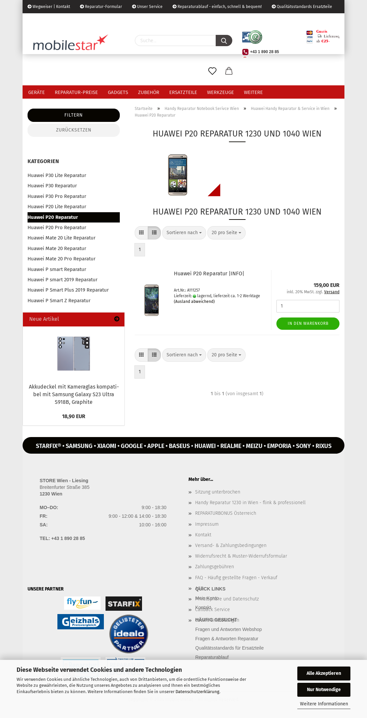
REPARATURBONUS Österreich (225, 513)
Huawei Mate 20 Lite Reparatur (62, 238)
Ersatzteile (183, 92)
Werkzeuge (220, 92)
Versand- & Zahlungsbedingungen (230, 545)
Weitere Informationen (324, 704)
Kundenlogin (77, 20)
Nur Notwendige (324, 689)
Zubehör (148, 92)
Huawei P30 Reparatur (52, 186)
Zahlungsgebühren (214, 567)
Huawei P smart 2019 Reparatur (63, 280)
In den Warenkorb (308, 323)
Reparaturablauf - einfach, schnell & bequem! (217, 6)
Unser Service (147, 6)
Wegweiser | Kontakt (49, 6)
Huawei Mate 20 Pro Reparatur (62, 259)
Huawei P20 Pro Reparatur (57, 227)
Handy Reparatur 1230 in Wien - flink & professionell (250, 502)
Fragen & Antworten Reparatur (226, 638)
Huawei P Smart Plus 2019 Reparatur (68, 290)
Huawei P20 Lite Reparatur (57, 207)
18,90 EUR (73, 416)
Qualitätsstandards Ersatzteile (302, 6)
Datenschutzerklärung (197, 691)
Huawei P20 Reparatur (53, 217)
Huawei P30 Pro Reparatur (57, 196)
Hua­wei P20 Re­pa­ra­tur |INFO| (209, 273)
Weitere (253, 92)
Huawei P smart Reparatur (57, 269)
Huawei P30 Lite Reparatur (57, 175)
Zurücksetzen (74, 130)
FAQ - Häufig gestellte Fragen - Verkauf (236, 578)
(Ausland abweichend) (194, 301)
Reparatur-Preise (76, 92)
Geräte (36, 92)
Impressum (207, 524)
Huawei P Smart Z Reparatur (59, 301)
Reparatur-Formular (101, 6)
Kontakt (203, 535)
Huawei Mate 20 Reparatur (57, 248)
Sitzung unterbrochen (217, 492)
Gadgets (118, 92)
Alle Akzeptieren (324, 673)
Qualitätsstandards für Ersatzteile (229, 648)
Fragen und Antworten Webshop (228, 629)
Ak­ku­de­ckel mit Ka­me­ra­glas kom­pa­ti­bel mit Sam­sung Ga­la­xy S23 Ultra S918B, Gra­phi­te (74, 394)
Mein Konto (207, 598)
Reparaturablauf (212, 657)
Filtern (73, 115)
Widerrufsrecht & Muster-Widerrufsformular (241, 556)
